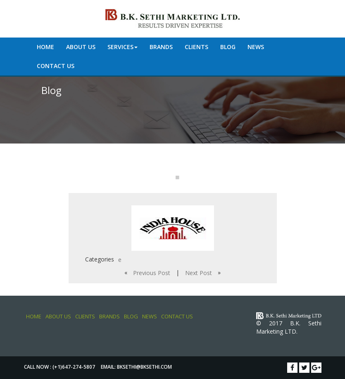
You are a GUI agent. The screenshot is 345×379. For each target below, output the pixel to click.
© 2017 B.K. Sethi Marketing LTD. (288, 327)
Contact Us (55, 66)
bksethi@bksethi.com (144, 366)
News (255, 47)
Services (122, 47)
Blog (228, 47)
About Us (80, 47)
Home (45, 47)
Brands (161, 47)
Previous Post (151, 273)
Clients (196, 47)
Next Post (198, 273)
